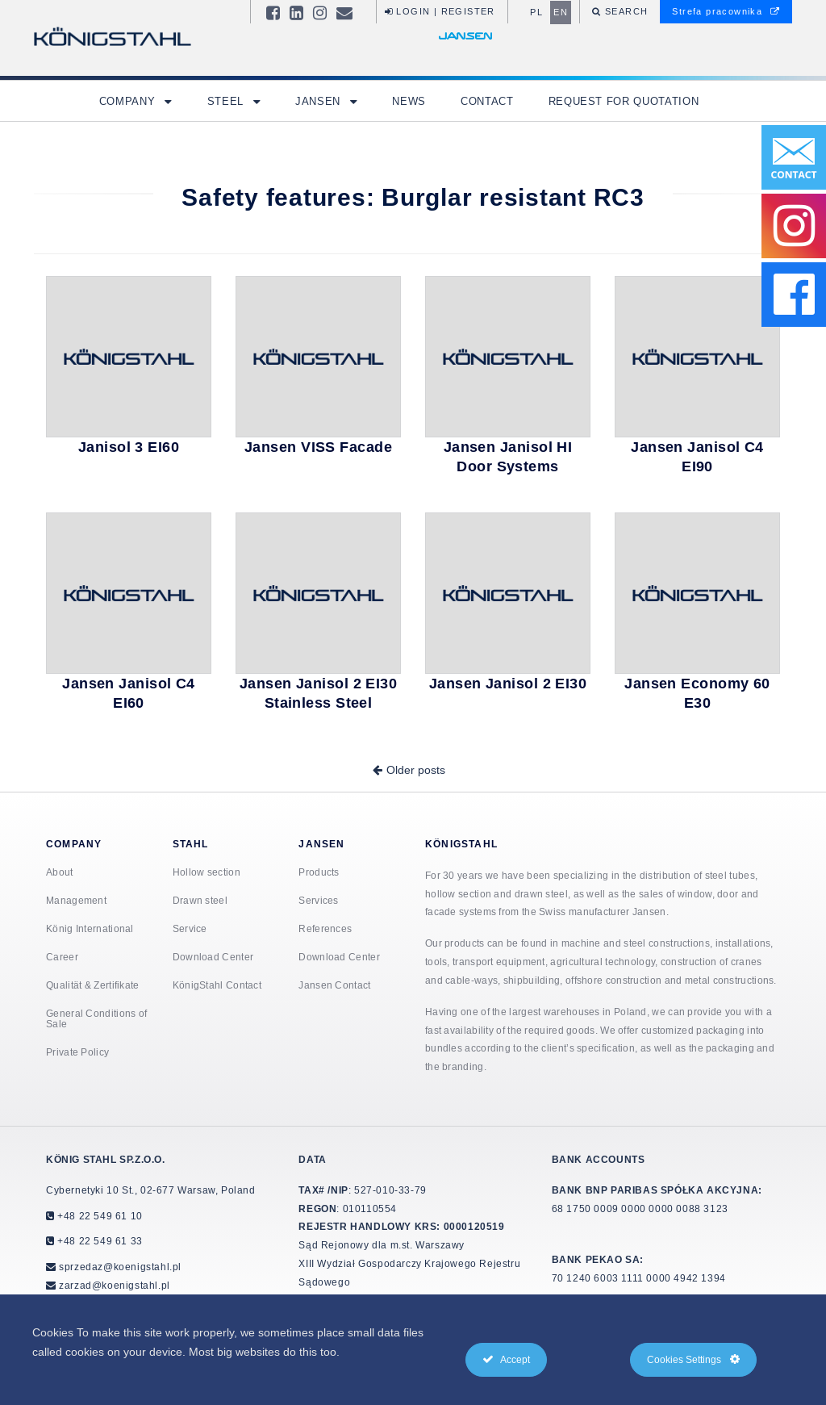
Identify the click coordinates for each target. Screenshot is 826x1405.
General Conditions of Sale (96, 1018)
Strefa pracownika (726, 11)
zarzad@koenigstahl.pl (114, 1285)
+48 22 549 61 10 (99, 1216)
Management (76, 900)
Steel (227, 100)
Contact (487, 100)
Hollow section (206, 872)
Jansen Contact (334, 985)
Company (129, 100)
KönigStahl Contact (217, 985)
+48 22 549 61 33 (99, 1241)
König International (90, 928)
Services (318, 900)
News (409, 100)
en (560, 12)
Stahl (191, 844)
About (59, 872)
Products (318, 872)
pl (536, 12)
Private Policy (77, 1052)
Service (190, 928)
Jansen (319, 100)
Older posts (415, 769)
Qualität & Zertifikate (93, 985)
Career (62, 957)
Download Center (213, 957)
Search (625, 11)
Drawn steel (200, 900)
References (325, 928)
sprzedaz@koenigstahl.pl (120, 1267)
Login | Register (440, 11)
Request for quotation (624, 100)
